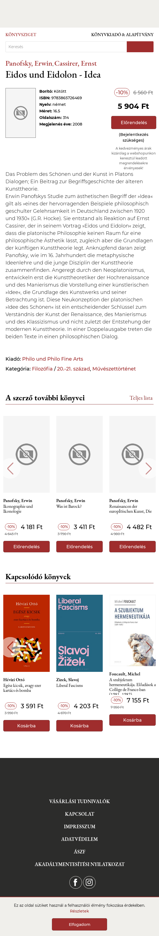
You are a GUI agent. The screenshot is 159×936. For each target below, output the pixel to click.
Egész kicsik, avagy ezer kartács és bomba (22, 688)
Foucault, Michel (124, 674)
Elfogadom (79, 924)
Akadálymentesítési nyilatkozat (80, 864)
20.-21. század (73, 369)
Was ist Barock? (69, 506)
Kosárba (26, 725)
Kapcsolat (79, 814)
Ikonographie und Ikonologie (18, 509)
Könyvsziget (20, 34)
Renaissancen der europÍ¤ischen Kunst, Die (130, 509)
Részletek (79, 911)
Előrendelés (134, 122)
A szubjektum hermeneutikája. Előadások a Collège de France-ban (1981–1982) (132, 686)
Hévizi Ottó (14, 679)
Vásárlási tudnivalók (79, 801)
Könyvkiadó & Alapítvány (122, 34)
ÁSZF (80, 851)
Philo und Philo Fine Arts (52, 359)
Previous (10, 468)
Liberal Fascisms (69, 685)
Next (149, 468)
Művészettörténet (114, 369)
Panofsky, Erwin (28, 63)
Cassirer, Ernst (75, 63)
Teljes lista (141, 398)
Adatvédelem (79, 839)
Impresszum (79, 826)
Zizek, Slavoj (67, 679)
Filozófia (42, 369)
